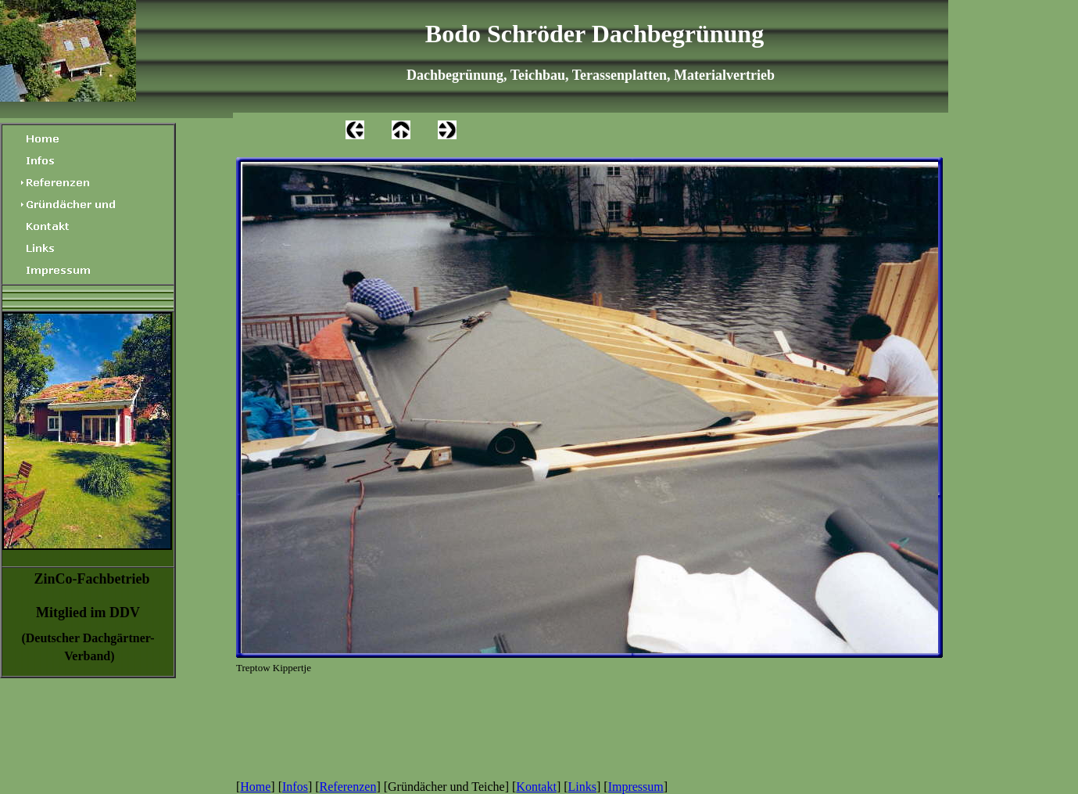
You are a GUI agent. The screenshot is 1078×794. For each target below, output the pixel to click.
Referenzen (348, 786)
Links (582, 786)
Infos (295, 786)
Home (255, 786)
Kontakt (536, 786)
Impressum (636, 786)
